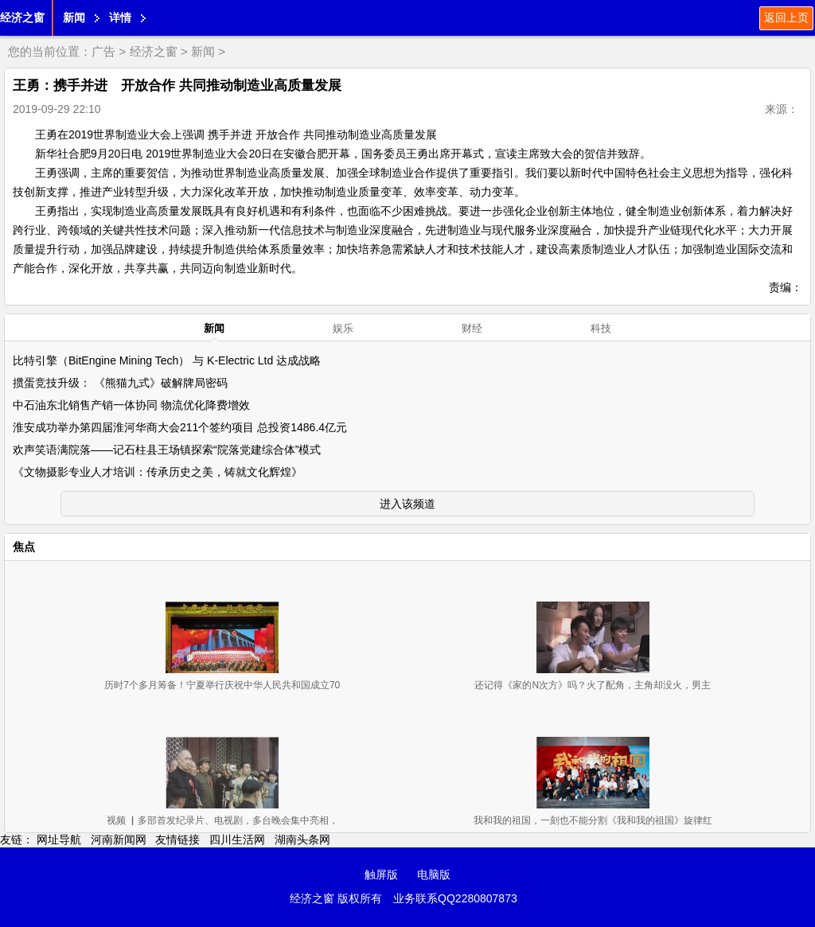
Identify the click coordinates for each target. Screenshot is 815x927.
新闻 (74, 17)
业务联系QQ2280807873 (455, 898)
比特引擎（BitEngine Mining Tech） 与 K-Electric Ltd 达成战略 (167, 360)
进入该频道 (407, 503)
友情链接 (177, 839)
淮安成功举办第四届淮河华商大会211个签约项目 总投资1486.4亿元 (180, 427)
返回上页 (786, 17)
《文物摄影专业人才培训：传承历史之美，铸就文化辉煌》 (157, 471)
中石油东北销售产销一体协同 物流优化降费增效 (131, 405)
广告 (103, 51)
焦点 (24, 546)
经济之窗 (22, 17)
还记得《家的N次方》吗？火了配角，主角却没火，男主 (592, 685)
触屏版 (381, 874)
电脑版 (433, 874)
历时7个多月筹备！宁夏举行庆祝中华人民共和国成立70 (222, 685)
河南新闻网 (118, 839)
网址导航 (59, 839)
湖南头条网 (302, 839)
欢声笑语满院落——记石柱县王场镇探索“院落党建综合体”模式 (167, 449)
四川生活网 (237, 839)
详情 (120, 17)
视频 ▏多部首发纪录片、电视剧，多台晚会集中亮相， (222, 820)
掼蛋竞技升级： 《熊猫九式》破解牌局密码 (120, 382)
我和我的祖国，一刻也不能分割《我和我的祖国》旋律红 (593, 820)
